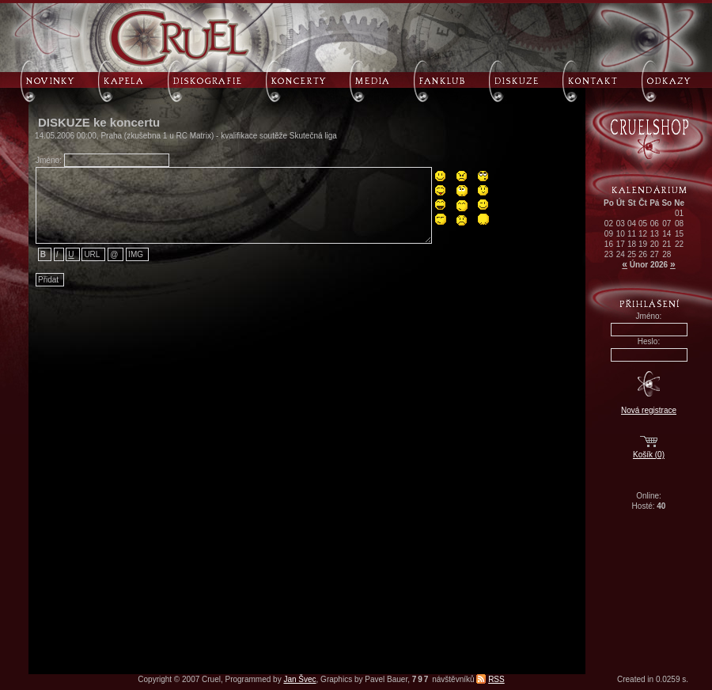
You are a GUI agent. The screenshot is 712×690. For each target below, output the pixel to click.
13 (654, 233)
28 (666, 254)
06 (654, 223)
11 (631, 233)
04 (631, 223)
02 (608, 223)
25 (631, 254)
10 (620, 233)
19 (642, 244)
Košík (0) (649, 454)
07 (666, 223)
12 (642, 233)
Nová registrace (648, 410)
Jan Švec (299, 679)
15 (679, 233)
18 (631, 244)
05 (642, 223)
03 (620, 223)
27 (654, 254)
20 (654, 244)
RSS (496, 679)
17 (620, 244)
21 (666, 244)
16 (608, 244)
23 (608, 254)
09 (608, 233)
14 (666, 233)
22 (679, 244)
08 (679, 223)
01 (679, 213)
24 (620, 254)
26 (642, 254)
